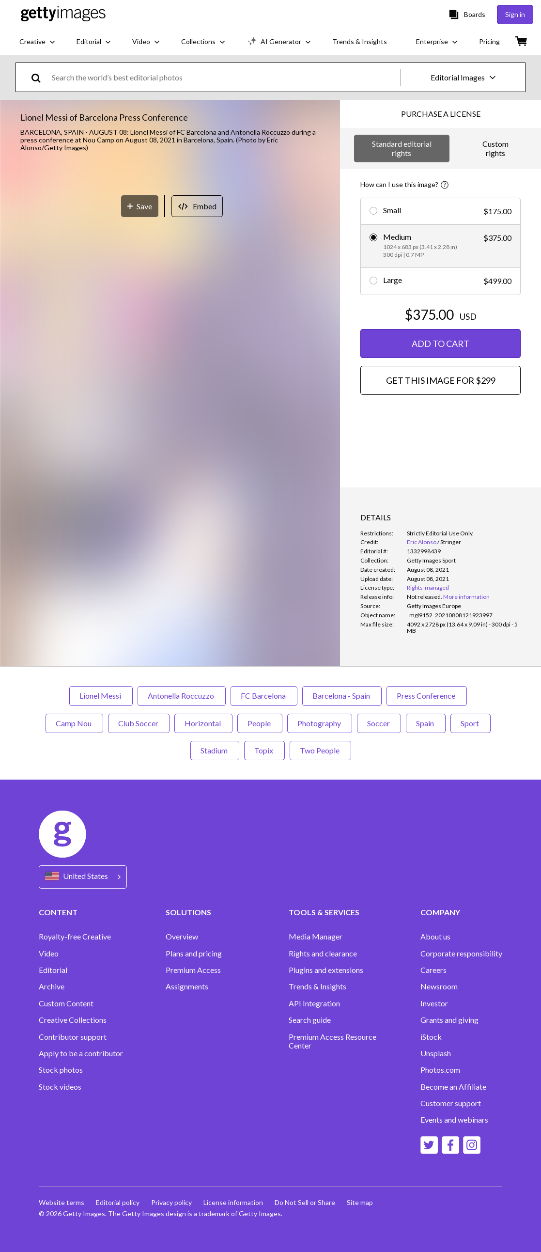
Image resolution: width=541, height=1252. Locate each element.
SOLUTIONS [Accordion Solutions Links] (188, 912)
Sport (470, 723)
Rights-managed (428, 587)
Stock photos (61, 1069)
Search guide (310, 1020)
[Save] (139, 426)
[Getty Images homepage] (63, 14)
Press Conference (427, 695)
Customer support (450, 1103)
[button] (170, 284)
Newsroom (439, 986)
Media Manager (315, 936)
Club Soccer (138, 723)
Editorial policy (117, 1202)
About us (435, 936)
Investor (434, 1003)
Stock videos (60, 1086)
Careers (433, 970)
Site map (360, 1202)
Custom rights (495, 148)
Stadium (215, 750)
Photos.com (440, 1069)
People (259, 723)
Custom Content (66, 1003)
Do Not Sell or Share (305, 1202)
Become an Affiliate (453, 1086)
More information (466, 596)
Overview (182, 936)
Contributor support (73, 1037)
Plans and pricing (194, 953)
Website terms (61, 1202)
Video (49, 953)
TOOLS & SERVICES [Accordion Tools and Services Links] (324, 912)
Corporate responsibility (461, 953)
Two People (320, 750)
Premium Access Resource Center (332, 1041)
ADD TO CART (440, 343)
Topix (264, 750)
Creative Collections (73, 1020)
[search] (39, 77)
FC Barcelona (264, 695)
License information (233, 1202)
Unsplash (435, 1053)
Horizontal (203, 723)
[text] (224, 77)
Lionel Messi (101, 695)
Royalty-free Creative (75, 936)
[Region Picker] (83, 876)
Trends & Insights (317, 986)
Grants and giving (449, 1020)
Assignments (187, 986)
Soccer (379, 723)
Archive (51, 986)
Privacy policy (171, 1202)
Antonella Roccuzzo (182, 695)
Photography (319, 723)
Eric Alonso (421, 542)
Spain (425, 723)
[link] (424, 596)
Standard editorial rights (402, 148)
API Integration (314, 1003)
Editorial (53, 970)
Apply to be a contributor (81, 1053)
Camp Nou (74, 723)
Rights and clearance (323, 953)
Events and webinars (454, 1119)
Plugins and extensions (326, 970)
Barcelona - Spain (341, 695)
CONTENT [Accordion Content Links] (58, 912)
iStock (431, 1037)
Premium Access (193, 970)
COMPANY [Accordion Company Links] (440, 912)
